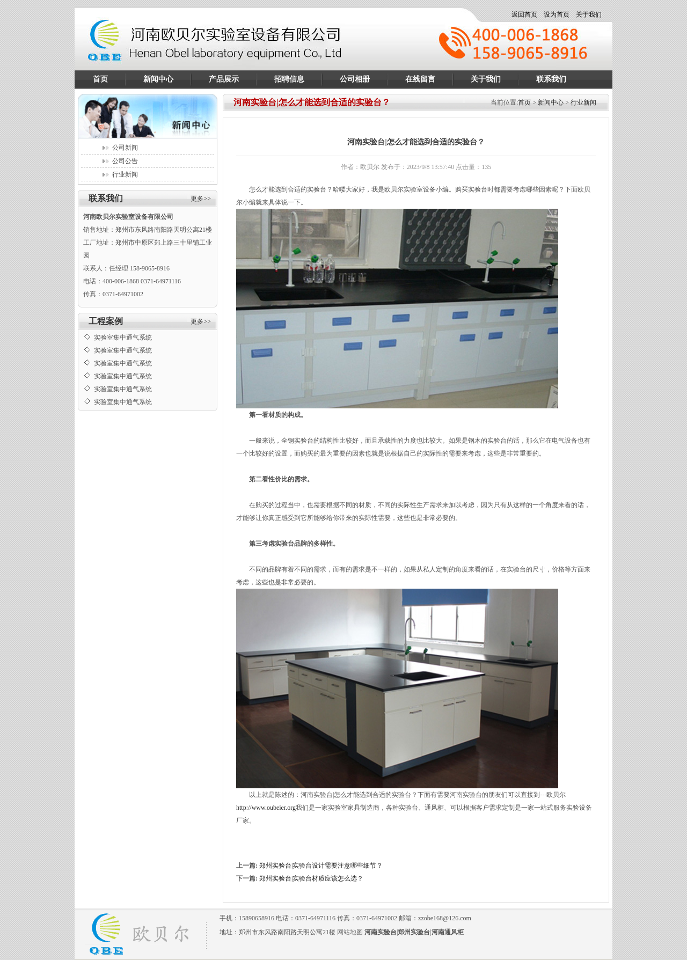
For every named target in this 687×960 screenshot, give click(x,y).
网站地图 (350, 932)
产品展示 (224, 79)
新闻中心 (158, 79)
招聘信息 (289, 79)
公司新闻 (125, 147)
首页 (100, 79)
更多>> (201, 198)
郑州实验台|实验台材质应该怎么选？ (311, 878)
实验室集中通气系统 (123, 332)
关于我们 (589, 14)
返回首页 (524, 14)
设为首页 (556, 14)
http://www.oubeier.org (266, 807)
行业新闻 (125, 174)
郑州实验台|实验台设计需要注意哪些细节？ (321, 865)
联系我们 (551, 79)
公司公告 (125, 161)
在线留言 (420, 79)
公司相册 (355, 79)
